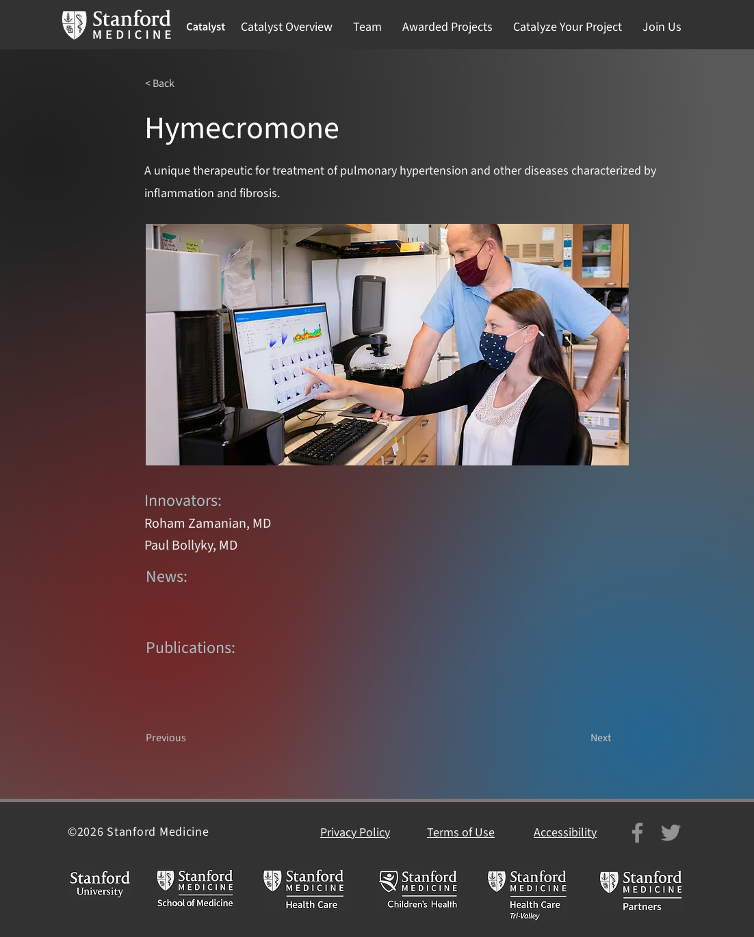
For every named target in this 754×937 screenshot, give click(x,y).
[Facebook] (637, 832)
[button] (287, 27)
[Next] (577, 738)
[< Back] (190, 83)
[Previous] (191, 738)
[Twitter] (671, 832)
